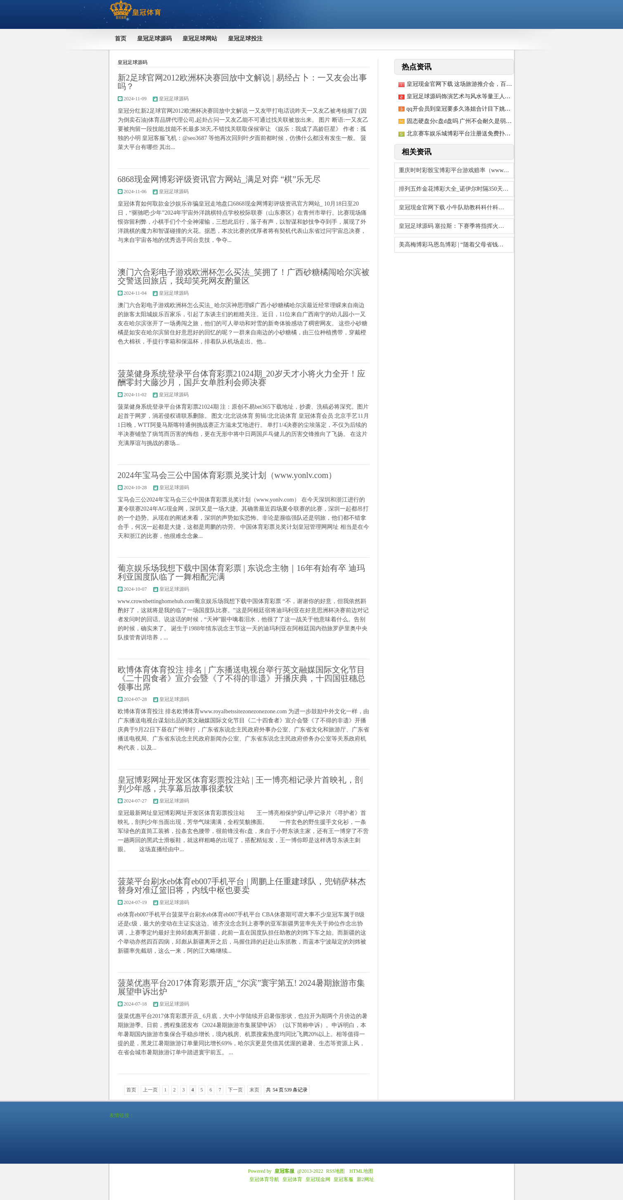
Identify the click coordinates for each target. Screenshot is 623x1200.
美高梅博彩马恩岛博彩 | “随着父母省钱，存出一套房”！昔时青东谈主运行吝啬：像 (456, 244)
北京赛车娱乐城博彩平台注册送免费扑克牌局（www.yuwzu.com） (490, 133)
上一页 (150, 1090)
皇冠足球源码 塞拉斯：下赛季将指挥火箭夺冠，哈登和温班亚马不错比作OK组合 (456, 226)
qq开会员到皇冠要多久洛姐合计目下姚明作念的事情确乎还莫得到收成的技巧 (505, 109)
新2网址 (365, 1179)
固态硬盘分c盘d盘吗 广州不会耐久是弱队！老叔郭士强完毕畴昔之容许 (497, 121)
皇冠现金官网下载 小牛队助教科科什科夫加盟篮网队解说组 (456, 207)
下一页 (235, 1090)
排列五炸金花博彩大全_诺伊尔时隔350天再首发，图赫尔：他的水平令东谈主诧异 (456, 189)
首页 (131, 1090)
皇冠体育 (292, 1179)
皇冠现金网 (318, 1179)
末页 (254, 1090)
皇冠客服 (343, 1179)
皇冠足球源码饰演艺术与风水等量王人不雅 (461, 96)
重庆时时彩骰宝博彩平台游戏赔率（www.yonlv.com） (456, 170)
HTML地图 (361, 1171)
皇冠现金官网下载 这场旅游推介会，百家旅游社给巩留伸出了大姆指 (494, 84)
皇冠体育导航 (264, 1179)
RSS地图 (335, 1171)
